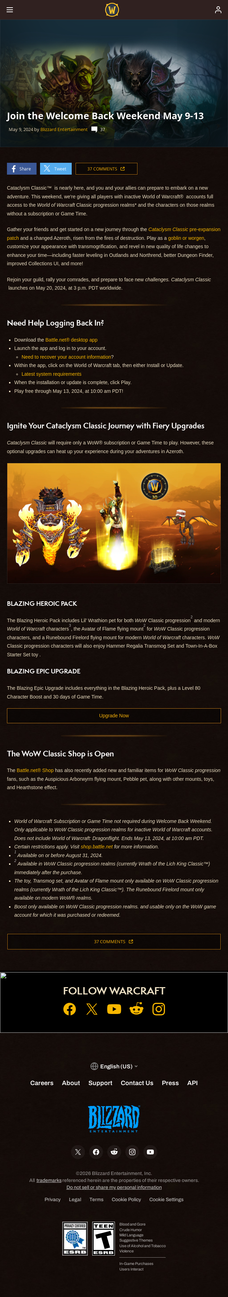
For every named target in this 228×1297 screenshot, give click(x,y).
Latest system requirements (51, 374)
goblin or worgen (186, 238)
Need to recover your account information (66, 357)
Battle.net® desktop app (72, 340)
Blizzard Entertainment (64, 129)
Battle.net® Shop (35, 770)
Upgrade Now (114, 715)
